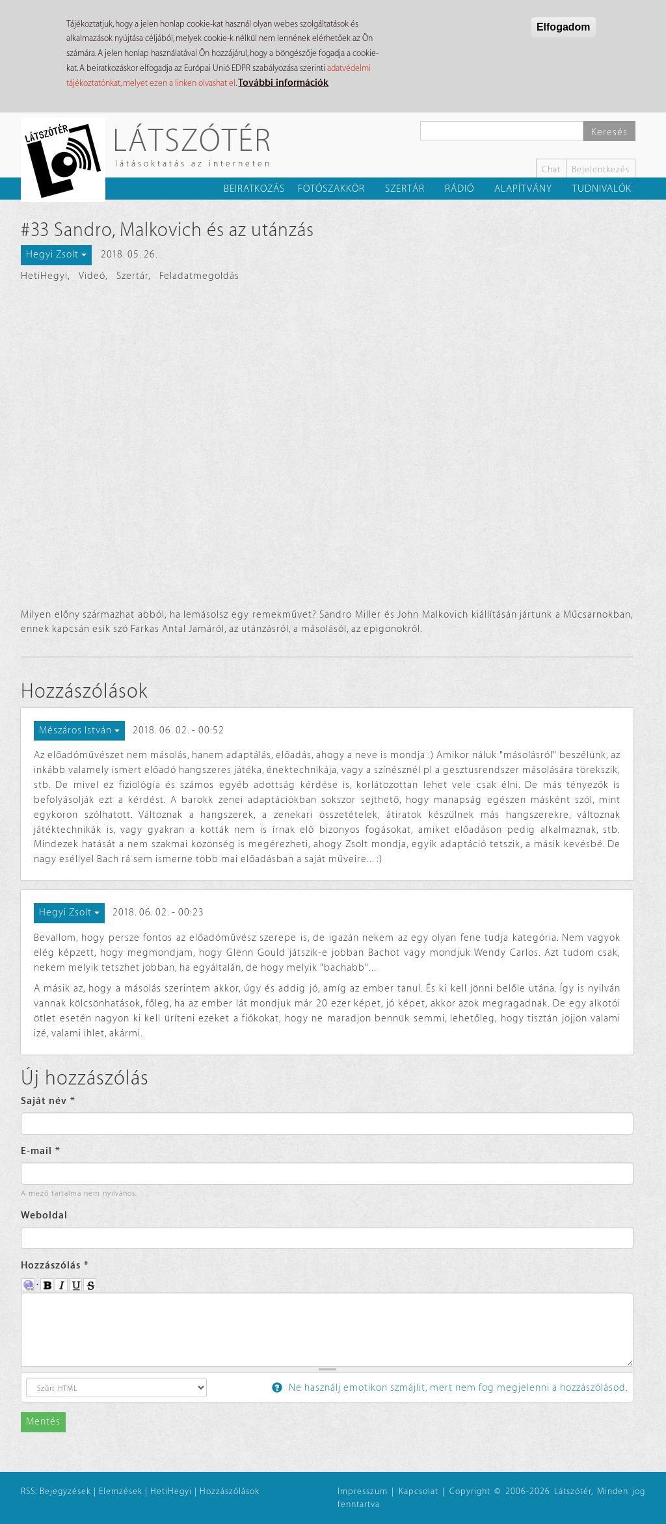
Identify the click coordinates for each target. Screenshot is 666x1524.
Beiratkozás (254, 188)
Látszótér (192, 139)
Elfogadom (564, 27)
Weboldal (44, 1215)
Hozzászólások (230, 1491)
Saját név (48, 1101)
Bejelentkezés (601, 169)
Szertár (405, 188)
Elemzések (120, 1491)
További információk (283, 82)
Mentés (43, 1421)
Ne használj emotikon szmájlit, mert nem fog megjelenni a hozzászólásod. (450, 1387)
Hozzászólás (55, 1265)
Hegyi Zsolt (56, 254)
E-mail (40, 1151)
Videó (92, 276)
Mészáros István (79, 730)
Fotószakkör (331, 188)
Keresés (609, 132)
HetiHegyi (44, 276)
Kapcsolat (418, 1491)
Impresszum (363, 1491)
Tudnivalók (602, 188)
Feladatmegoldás (199, 276)
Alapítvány (523, 188)
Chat (551, 169)
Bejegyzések (65, 1491)
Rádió (459, 188)
